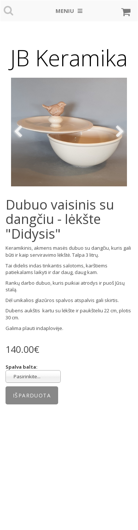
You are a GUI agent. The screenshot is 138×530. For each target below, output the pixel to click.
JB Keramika (69, 58)
